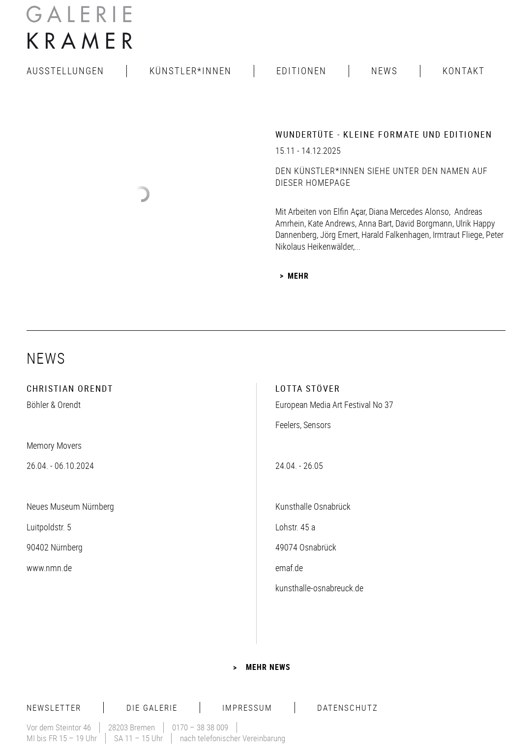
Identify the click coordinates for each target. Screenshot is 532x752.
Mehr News (268, 667)
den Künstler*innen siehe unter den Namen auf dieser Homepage (381, 176)
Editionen (301, 70)
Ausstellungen (65, 70)
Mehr (298, 275)
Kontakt (464, 70)
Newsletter (54, 707)
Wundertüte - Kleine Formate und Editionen (383, 134)
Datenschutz (347, 707)
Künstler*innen (190, 70)
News (384, 70)
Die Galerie (151, 707)
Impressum (247, 707)
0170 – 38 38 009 (200, 727)
